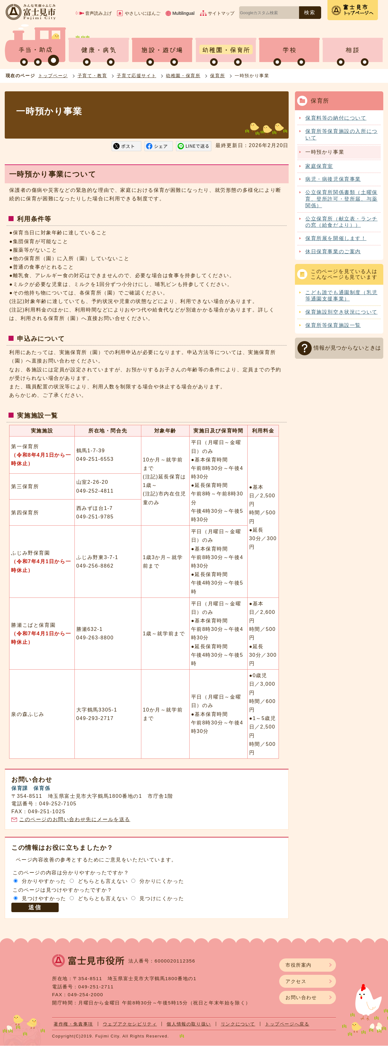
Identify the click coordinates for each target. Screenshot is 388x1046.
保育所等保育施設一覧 (333, 325)
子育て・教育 (92, 75)
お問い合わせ (301, 997)
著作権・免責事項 (73, 1023)
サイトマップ (221, 13)
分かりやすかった (44, 881)
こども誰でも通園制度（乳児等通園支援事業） (341, 296)
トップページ (53, 75)
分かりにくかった (161, 881)
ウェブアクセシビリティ (130, 1023)
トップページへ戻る (287, 1023)
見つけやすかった (44, 898)
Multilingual (183, 13)
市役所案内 (298, 965)
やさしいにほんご (142, 13)
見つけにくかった (161, 898)
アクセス (295, 981)
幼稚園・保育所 (183, 75)
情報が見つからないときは (347, 348)
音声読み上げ (98, 13)
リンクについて (238, 1023)
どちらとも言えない (103, 881)
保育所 (217, 75)
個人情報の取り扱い (189, 1023)
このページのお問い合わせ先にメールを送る (74, 819)
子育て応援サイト (136, 75)
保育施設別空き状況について (341, 312)
